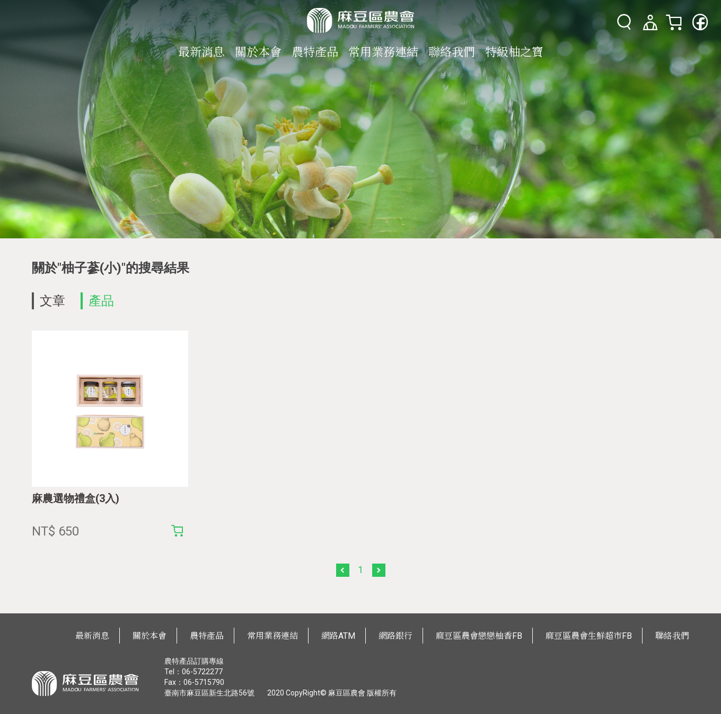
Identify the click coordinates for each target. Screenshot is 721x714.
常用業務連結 (383, 52)
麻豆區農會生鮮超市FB (589, 636)
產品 (101, 300)
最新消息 (201, 52)
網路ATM (338, 636)
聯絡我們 (451, 52)
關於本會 (258, 52)
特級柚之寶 (514, 52)
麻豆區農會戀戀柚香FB (479, 636)
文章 (52, 300)
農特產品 (315, 52)
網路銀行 (395, 636)
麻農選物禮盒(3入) (75, 498)
